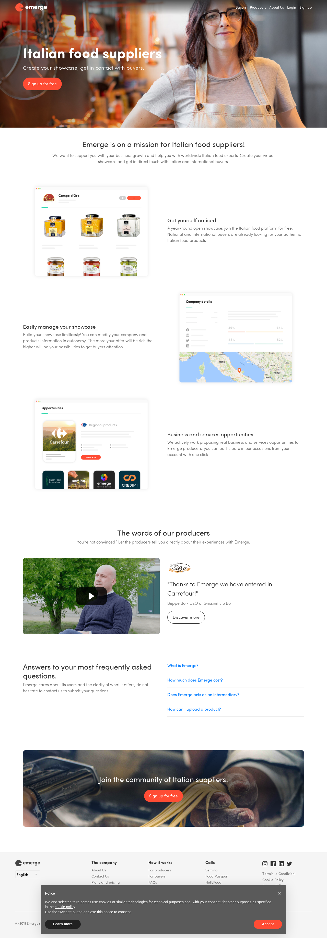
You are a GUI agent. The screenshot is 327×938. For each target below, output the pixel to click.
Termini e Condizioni (278, 873)
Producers (258, 7)
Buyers (241, 7)
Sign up (305, 7)
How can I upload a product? (194, 709)
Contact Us (100, 876)
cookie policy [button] (65, 907)
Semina (211, 870)
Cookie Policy (273, 879)
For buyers (157, 876)
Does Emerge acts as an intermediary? (203, 694)
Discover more (186, 617)
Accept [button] (268, 924)
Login (291, 7)
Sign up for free (42, 83)
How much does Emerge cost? (195, 680)
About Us (276, 7)
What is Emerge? (182, 665)
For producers (159, 870)
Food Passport (216, 876)
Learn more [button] (63, 924)
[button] (279, 893)
